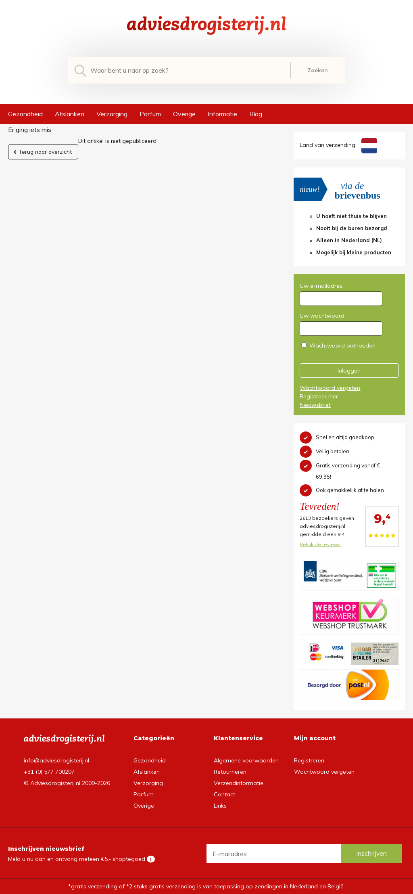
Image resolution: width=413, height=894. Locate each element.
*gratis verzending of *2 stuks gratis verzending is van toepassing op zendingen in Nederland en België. (206, 886)
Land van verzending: (338, 145)
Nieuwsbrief (315, 404)
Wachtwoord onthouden (342, 345)
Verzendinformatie (238, 783)
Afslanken (69, 114)
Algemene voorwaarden (246, 760)
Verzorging (111, 114)
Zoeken (317, 70)
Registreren (309, 760)
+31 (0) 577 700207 (49, 771)
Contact (224, 794)
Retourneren (230, 771)
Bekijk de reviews (320, 544)
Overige (184, 114)
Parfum (150, 114)
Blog (255, 114)
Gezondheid (25, 114)
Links (220, 805)
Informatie (222, 114)
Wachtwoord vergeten (330, 388)
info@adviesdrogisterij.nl (56, 760)
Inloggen (349, 370)
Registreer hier (319, 396)
